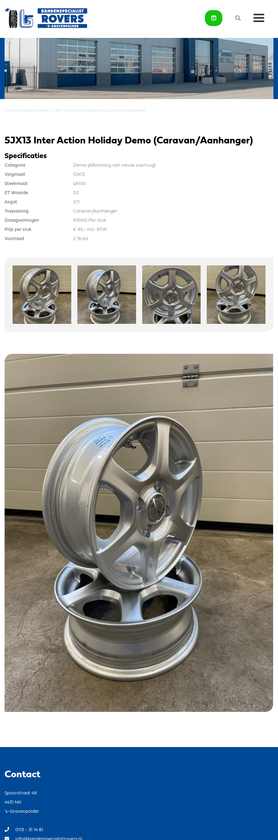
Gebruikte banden (34, 111)
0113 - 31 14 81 (24, 829)
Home (10, 111)
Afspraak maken (213, 17)
